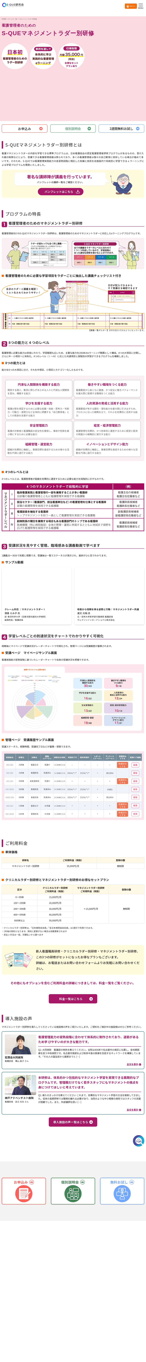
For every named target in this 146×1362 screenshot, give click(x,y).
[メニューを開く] (141, 5)
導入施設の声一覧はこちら (70, 1122)
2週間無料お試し (121, 128)
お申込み (24, 128)
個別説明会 (73, 128)
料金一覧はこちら (70, 999)
